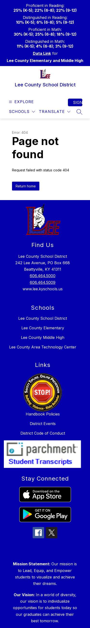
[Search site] (79, 112)
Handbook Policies (43, 414)
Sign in (77, 102)
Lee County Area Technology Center (42, 347)
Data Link (42, 53)
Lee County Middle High (42, 337)
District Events (43, 423)
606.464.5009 (42, 282)
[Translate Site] (55, 112)
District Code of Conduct (42, 433)
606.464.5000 (42, 275)
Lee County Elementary (42, 327)
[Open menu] (21, 102)
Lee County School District (42, 318)
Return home (26, 186)
